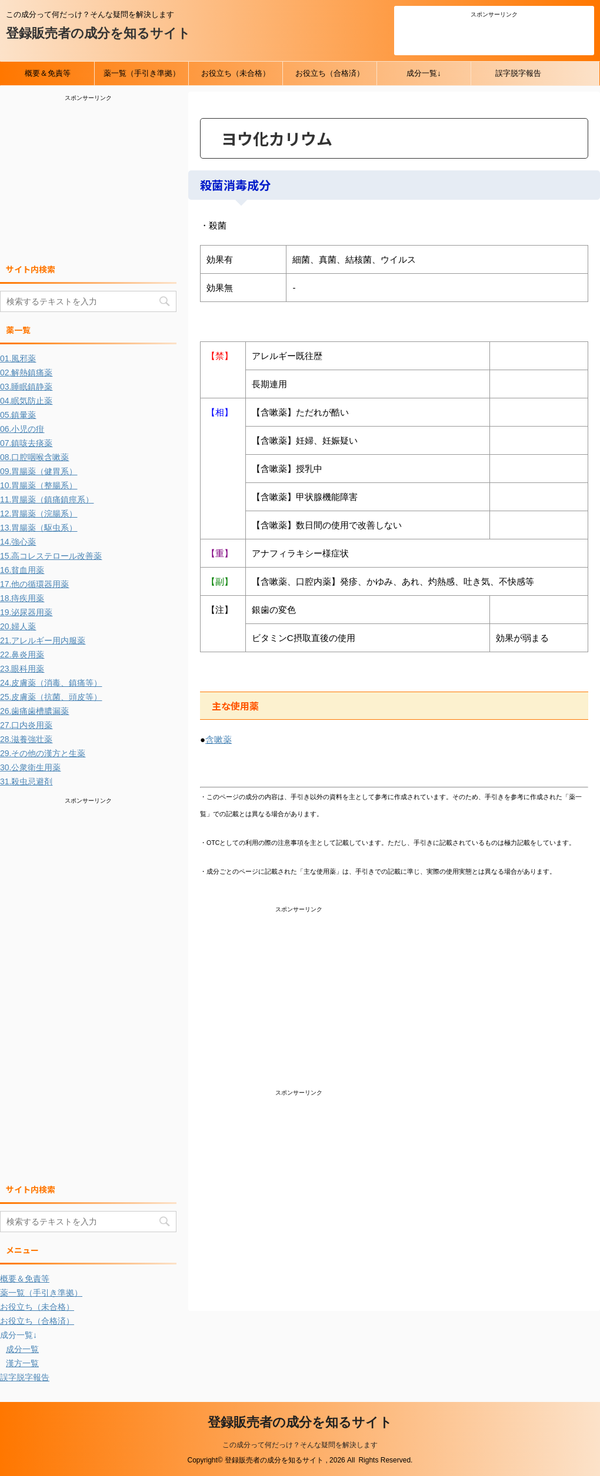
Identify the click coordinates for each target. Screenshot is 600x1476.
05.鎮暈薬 (18, 415)
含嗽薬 (218, 739)
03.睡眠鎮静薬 (26, 386)
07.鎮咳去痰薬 (26, 443)
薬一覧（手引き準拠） (142, 73)
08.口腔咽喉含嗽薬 (34, 457)
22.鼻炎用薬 (22, 654)
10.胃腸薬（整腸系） (38, 485)
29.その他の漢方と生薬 (42, 753)
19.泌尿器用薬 (26, 612)
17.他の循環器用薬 (34, 584)
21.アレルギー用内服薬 (42, 640)
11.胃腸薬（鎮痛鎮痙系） (47, 499)
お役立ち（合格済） (329, 73)
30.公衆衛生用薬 (30, 767)
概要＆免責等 (48, 73)
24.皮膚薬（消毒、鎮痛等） (51, 682)
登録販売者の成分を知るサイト (98, 33)
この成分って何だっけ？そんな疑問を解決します (300, 1445)
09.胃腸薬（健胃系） (38, 471)
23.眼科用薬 (22, 668)
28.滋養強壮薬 (26, 739)
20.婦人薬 (18, 626)
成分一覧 (22, 1349)
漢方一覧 (22, 1363)
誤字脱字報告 (518, 73)
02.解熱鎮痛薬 (26, 372)
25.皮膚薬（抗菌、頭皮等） (51, 697)
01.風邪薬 (18, 358)
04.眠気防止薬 (26, 400)
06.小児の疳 (22, 429)
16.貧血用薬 (22, 570)
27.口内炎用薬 (26, 725)
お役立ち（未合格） (235, 73)
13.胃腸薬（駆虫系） (38, 527)
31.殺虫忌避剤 (26, 781)
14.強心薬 (18, 541)
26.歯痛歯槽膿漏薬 (34, 711)
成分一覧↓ (423, 73)
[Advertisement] (494, 34)
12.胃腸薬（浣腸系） (38, 513)
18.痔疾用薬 (22, 598)
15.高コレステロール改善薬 (51, 556)
